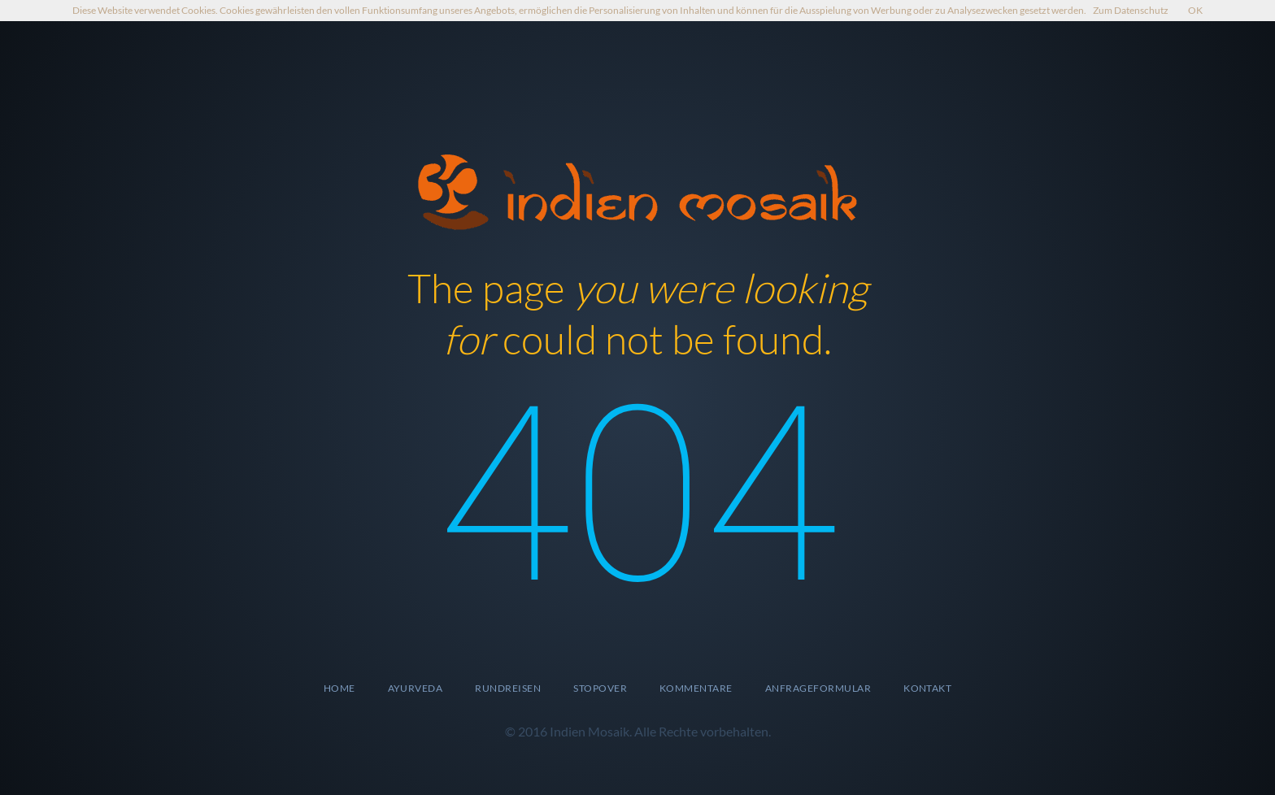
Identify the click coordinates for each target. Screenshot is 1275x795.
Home (339, 688)
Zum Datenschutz (1130, 10)
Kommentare (696, 688)
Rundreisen (508, 688)
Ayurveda (415, 688)
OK (1195, 10)
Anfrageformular (818, 688)
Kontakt (927, 688)
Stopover (600, 688)
